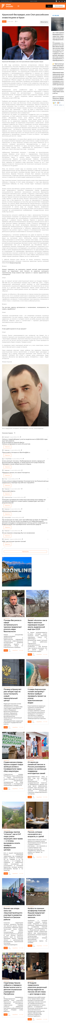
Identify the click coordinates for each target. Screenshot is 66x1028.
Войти (50, 6)
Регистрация (59, 6)
